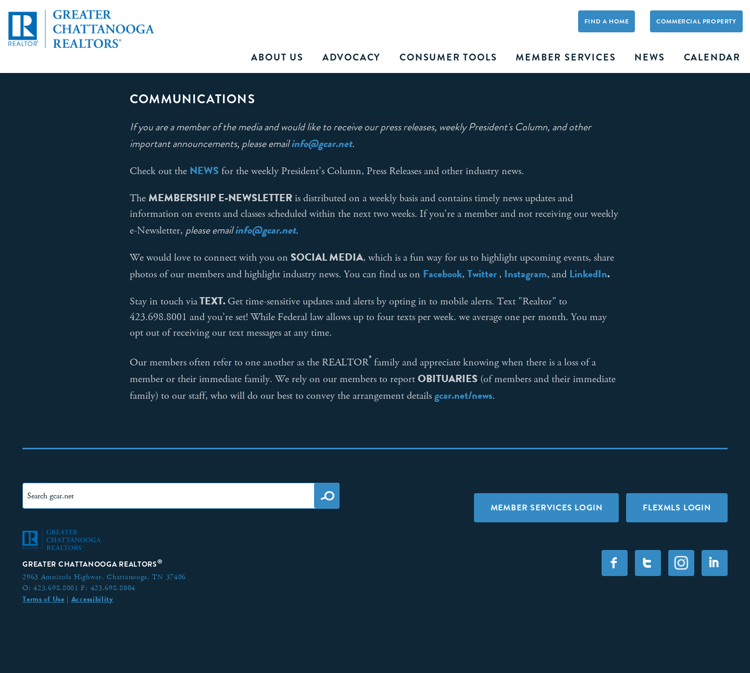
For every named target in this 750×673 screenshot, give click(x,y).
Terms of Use (43, 599)
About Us (277, 57)
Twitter (483, 273)
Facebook (442, 273)
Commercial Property (696, 21)
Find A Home (606, 21)
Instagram (525, 273)
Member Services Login (547, 507)
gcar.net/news (463, 395)
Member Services (566, 57)
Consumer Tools (448, 57)
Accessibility (92, 599)
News (649, 57)
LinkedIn (588, 273)
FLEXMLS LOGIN (676, 507)
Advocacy (351, 57)
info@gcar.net (321, 143)
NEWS (204, 170)
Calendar (712, 57)
